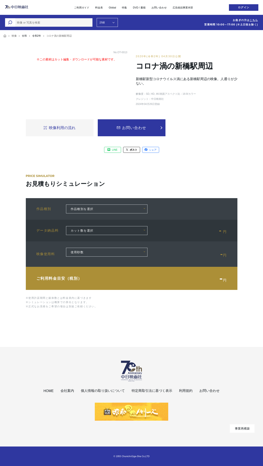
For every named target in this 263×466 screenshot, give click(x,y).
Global (112, 7)
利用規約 (186, 390)
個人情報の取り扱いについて (103, 390)
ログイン (243, 7)
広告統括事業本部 (183, 7)
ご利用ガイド (81, 7)
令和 (24, 35)
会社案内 (67, 390)
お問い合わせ (159, 7)
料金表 (99, 7)
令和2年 (36, 35)
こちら (253, 20)
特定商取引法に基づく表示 (152, 390)
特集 (124, 7)
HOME (49, 391)
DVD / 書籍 (139, 7)
